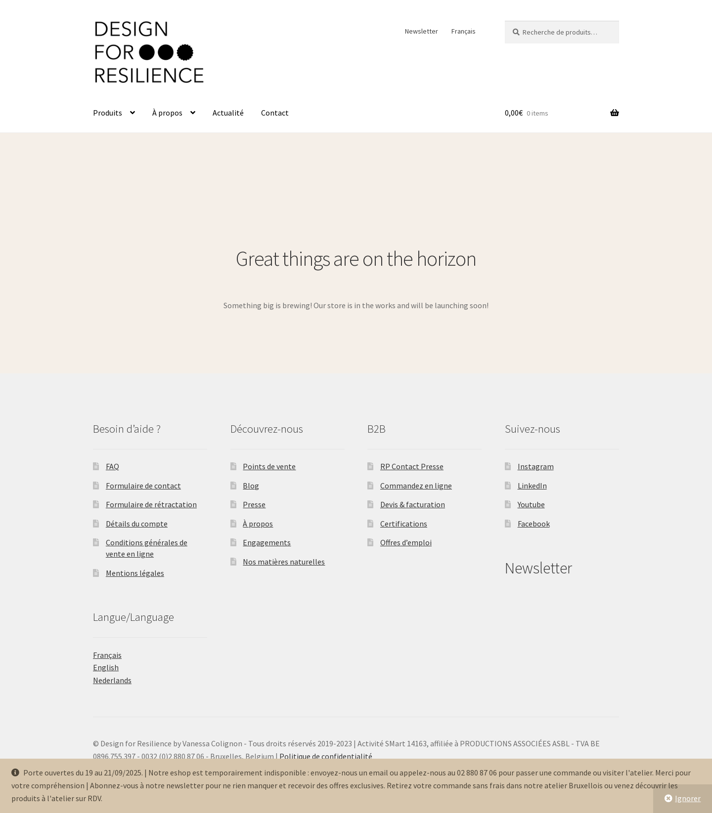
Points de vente (269, 466)
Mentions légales (135, 573)
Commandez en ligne (416, 485)
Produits (107, 113)
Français (463, 31)
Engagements (267, 542)
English (106, 667)
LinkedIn (532, 485)
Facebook (534, 523)
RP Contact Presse (412, 466)
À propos (167, 113)
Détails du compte (137, 523)
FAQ (112, 466)
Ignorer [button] (688, 798)
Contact (275, 113)
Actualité (228, 113)
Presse (254, 504)
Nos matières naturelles (284, 562)
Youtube (531, 504)
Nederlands (112, 680)
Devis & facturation (412, 504)
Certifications (403, 523)
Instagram (536, 466)
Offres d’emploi (406, 542)
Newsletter (421, 31)
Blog (251, 485)
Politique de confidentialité (325, 756)
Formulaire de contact (143, 485)
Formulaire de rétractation (151, 504)
